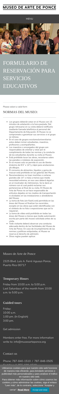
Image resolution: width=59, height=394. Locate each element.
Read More (23, 389)
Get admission (11, 329)
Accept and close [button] (39, 390)
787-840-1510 (21, 361)
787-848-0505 (43, 361)
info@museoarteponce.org (30, 342)
